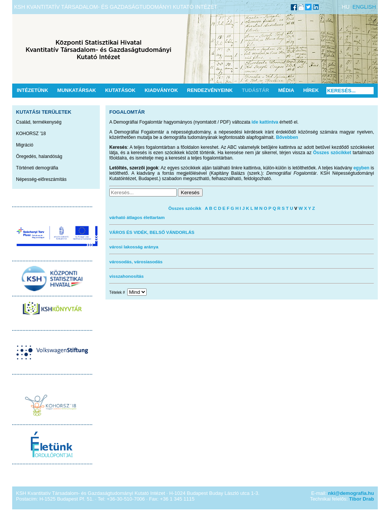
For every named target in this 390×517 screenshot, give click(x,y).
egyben (361, 168)
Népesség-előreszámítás (41, 179)
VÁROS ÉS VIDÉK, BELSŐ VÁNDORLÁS (151, 232)
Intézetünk (32, 90)
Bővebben (287, 137)
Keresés (190, 192)
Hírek (310, 90)
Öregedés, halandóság (39, 156)
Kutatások (120, 90)
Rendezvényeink (210, 90)
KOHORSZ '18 (31, 133)
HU (346, 7)
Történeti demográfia (37, 168)
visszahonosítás (126, 276)
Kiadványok (161, 90)
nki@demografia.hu (351, 493)
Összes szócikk (184, 208)
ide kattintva (265, 122)
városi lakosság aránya (133, 246)
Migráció (24, 145)
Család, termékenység (38, 122)
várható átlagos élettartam (137, 217)
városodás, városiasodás (136, 261)
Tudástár (255, 90)
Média (286, 90)
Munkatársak (76, 90)
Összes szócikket (332, 152)
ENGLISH (364, 7)
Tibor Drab (361, 499)
